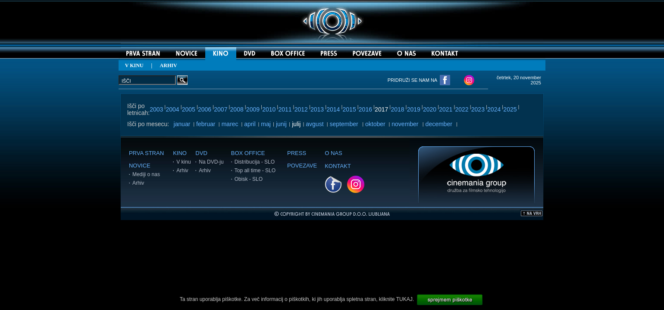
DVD (201, 153)
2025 (510, 109)
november (405, 124)
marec (230, 124)
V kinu (183, 162)
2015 (349, 109)
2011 (284, 109)
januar (181, 124)
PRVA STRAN (146, 153)
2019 (413, 109)
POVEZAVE (302, 165)
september (344, 124)
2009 (253, 109)
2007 (220, 109)
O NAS (333, 153)
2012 (301, 109)
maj (266, 124)
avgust (314, 124)
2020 (429, 109)
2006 (204, 109)
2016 (365, 109)
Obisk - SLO (249, 179)
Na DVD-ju (211, 162)
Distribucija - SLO (255, 162)
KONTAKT (338, 166)
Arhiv (138, 183)
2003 (156, 109)
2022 (462, 109)
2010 (269, 109)
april (249, 124)
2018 (397, 109)
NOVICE (139, 165)
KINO (180, 153)
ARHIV (168, 65)
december (439, 124)
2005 (188, 109)
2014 (333, 109)
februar (205, 124)
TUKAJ (404, 299)
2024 (494, 109)
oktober (375, 124)
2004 (172, 109)
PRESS (296, 153)
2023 (478, 109)
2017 (381, 109)
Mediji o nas (146, 174)
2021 (445, 109)
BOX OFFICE (248, 153)
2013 (317, 109)
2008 (237, 109)
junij (281, 124)
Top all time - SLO (255, 170)
